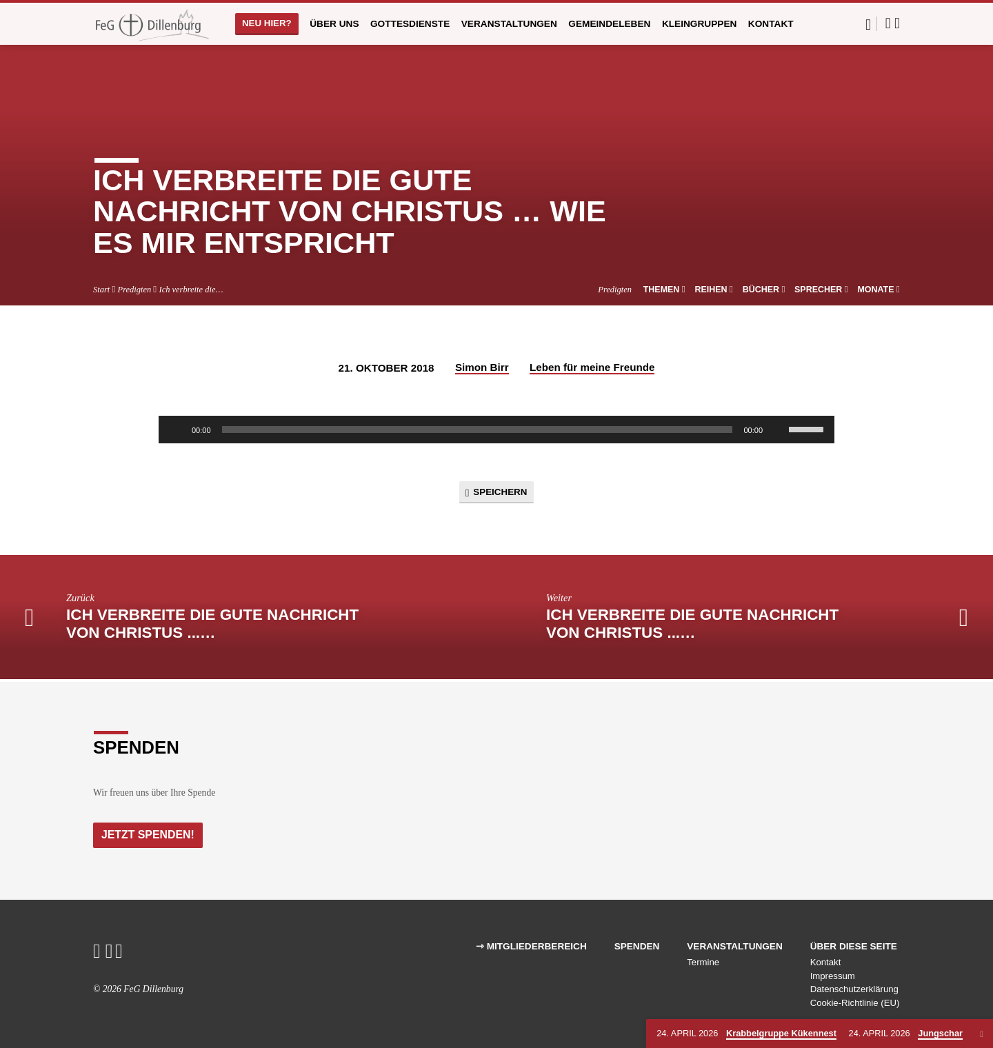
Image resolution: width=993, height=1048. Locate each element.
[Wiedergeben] (176, 429)
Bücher (764, 289)
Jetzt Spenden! (149, 834)
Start (101, 289)
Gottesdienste (410, 24)
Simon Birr (482, 367)
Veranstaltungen (509, 24)
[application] (496, 429)
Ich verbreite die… (191, 289)
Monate (878, 289)
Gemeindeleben (609, 24)
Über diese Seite (853, 946)
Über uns (334, 24)
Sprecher (821, 289)
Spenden (637, 946)
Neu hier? (267, 23)
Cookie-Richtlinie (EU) (855, 1003)
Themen (664, 289)
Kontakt (771, 24)
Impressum (832, 976)
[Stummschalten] (778, 429)
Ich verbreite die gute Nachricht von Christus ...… (212, 626)
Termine (703, 962)
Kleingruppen (699, 24)
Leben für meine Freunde (592, 367)
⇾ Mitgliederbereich (531, 946)
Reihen (713, 289)
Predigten (135, 289)
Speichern (496, 493)
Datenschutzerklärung (854, 990)
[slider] (477, 429)
